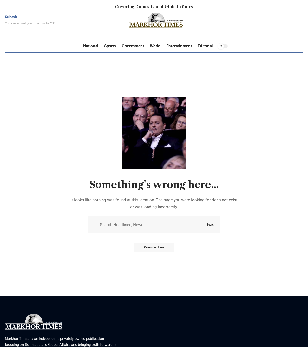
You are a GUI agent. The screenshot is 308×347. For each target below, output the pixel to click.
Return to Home (154, 247)
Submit (11, 17)
